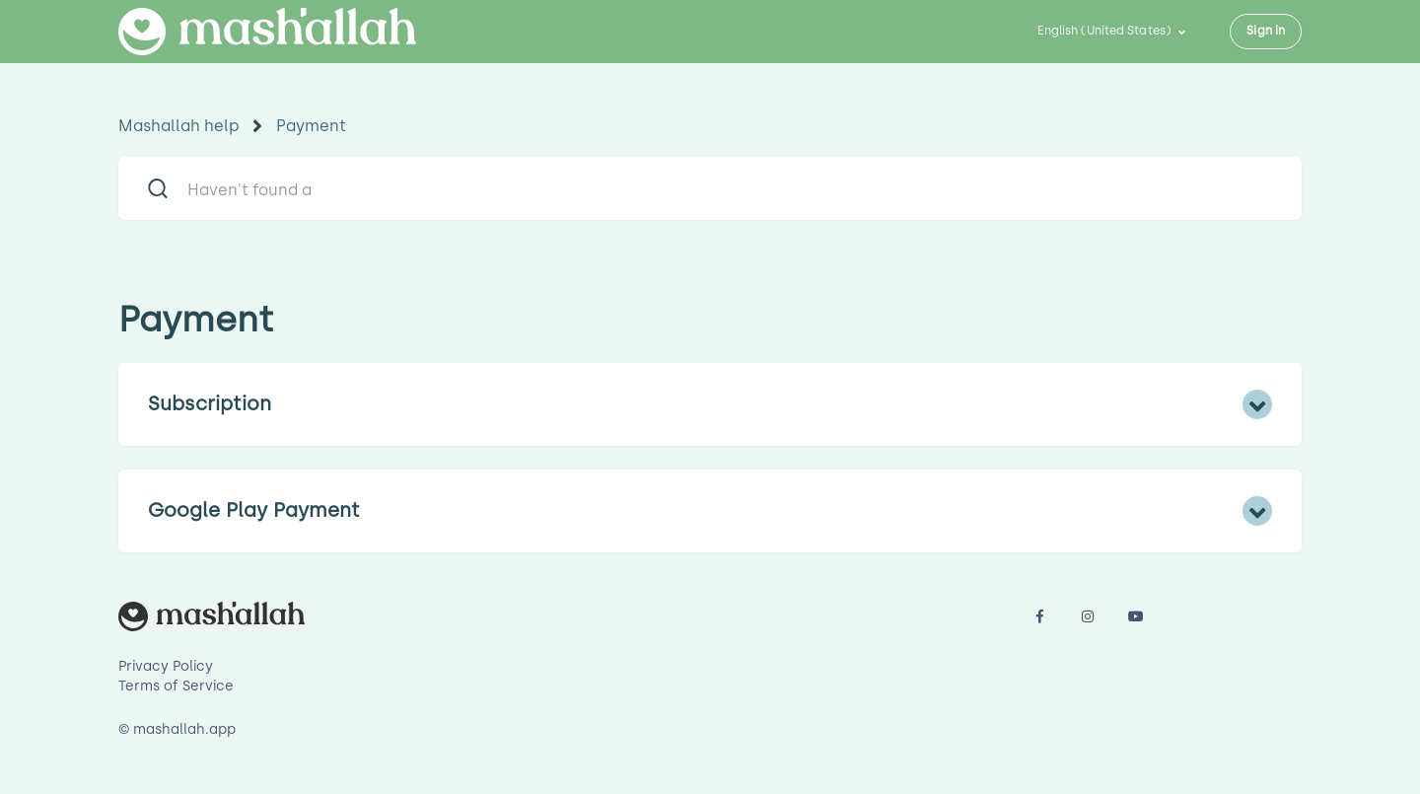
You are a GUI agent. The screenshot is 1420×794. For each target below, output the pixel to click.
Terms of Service (176, 686)
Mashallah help (179, 125)
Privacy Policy (165, 666)
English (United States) (1105, 30)
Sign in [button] (1265, 30)
